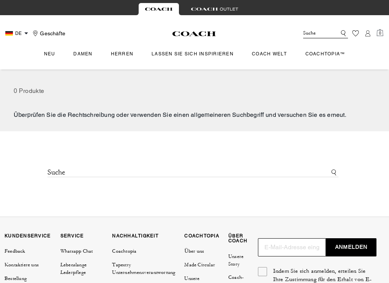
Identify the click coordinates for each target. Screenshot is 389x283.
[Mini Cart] (379, 33)
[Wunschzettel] (355, 33)
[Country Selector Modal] (18, 33)
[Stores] (48, 33)
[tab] (159, 9)
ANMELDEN (351, 247)
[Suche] (313, 33)
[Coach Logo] (194, 33)
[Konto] (367, 33)
